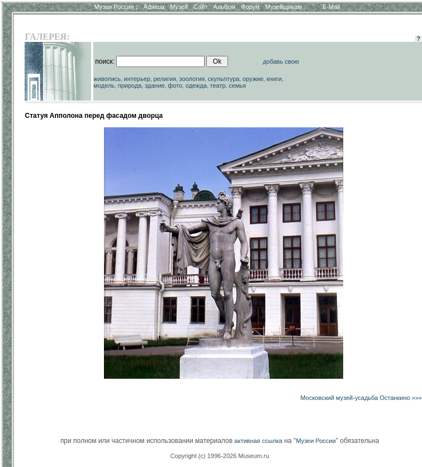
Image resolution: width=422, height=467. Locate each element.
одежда (196, 85)
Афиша (154, 6)
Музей (179, 6)
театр (218, 85)
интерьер (137, 78)
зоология (192, 78)
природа (130, 85)
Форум (250, 6)
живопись (107, 78)
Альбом (224, 6)
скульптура (224, 78)
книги (274, 78)
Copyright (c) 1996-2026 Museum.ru (219, 455)
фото (175, 85)
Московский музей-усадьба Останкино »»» (361, 397)
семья (237, 85)
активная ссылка (258, 440)
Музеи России (115, 6)
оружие (253, 78)
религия (165, 78)
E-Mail (331, 6)
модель (104, 85)
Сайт (200, 6)
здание (155, 85)
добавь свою (281, 61)
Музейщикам (283, 6)
